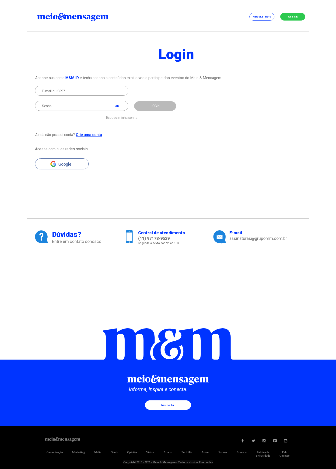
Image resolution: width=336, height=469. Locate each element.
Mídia (98, 452)
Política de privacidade (263, 453)
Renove (222, 452)
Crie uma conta (89, 134)
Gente (114, 452)
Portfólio (187, 452)
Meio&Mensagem (77, 16)
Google (64, 163)
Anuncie (242, 452)
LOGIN (155, 106)
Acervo (168, 452)
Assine (293, 16)
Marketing (78, 452)
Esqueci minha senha (121, 117)
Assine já (167, 405)
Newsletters (262, 16)
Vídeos (150, 452)
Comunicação (54, 452)
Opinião (132, 452)
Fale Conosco (285, 453)
